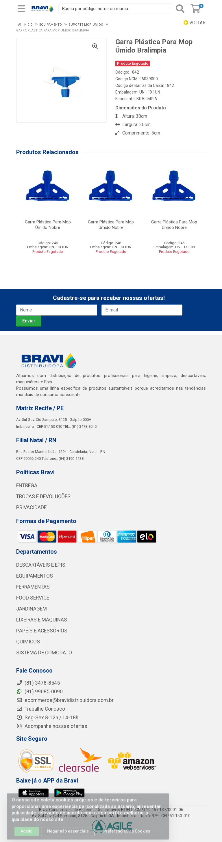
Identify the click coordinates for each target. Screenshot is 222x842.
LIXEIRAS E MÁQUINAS (41, 620)
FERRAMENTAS (33, 587)
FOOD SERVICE (32, 598)
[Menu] (21, 8)
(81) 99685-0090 (39, 691)
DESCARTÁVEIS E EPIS (40, 565)
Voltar (195, 22)
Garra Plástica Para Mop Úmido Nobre (48, 224)
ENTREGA (26, 485)
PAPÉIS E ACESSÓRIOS (41, 631)
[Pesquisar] (180, 8)
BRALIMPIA (146, 98)
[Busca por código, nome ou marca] (115, 8)
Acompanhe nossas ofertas (51, 726)
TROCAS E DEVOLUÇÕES (43, 496)
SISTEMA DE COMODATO (44, 653)
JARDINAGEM (31, 609)
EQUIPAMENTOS (34, 576)
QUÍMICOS (28, 642)
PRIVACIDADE (31, 507)
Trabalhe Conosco (40, 709)
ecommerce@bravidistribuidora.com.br (65, 700)
